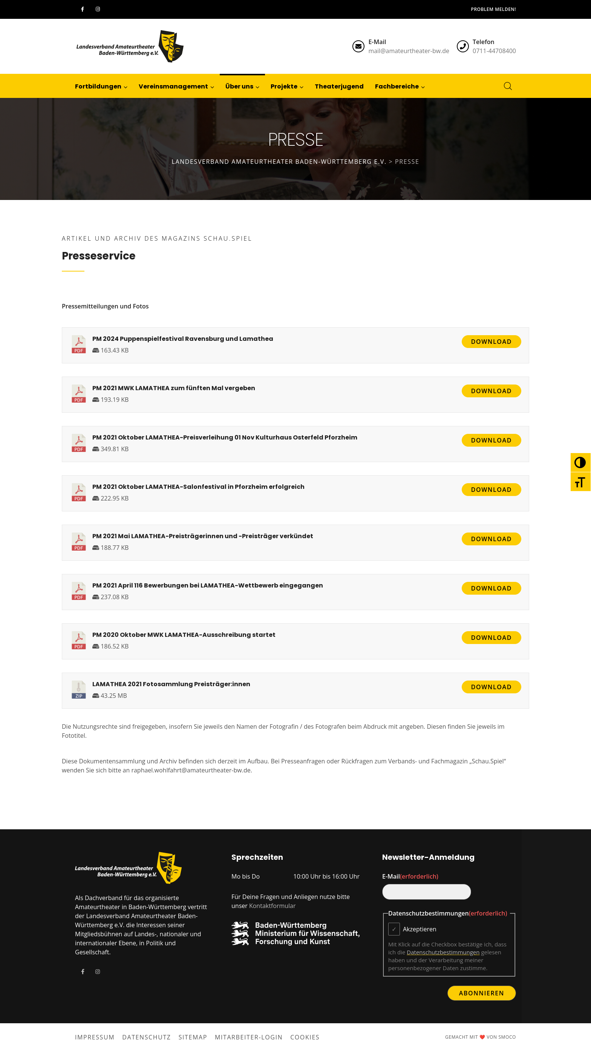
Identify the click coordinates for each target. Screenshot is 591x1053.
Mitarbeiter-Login (249, 1037)
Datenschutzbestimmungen (443, 952)
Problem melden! (493, 9)
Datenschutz (146, 1037)
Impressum (95, 1037)
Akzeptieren (419, 929)
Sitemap (193, 1037)
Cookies (305, 1037)
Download (491, 341)
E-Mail (410, 876)
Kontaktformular (272, 906)
